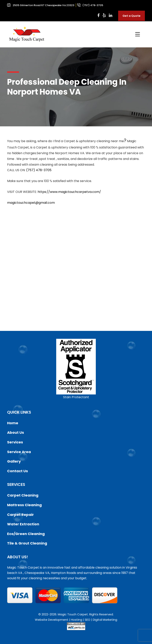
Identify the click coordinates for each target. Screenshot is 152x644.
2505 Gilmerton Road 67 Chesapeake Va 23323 (43, 5)
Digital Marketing (105, 620)
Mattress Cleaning (24, 504)
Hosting (76, 620)
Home (12, 423)
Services (15, 442)
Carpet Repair (20, 514)
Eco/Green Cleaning (26, 533)
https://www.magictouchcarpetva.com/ (69, 192)
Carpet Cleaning (22, 495)
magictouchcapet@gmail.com (31, 202)
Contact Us (17, 470)
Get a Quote (132, 16)
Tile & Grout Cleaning (27, 543)
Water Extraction (23, 524)
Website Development (51, 620)
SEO (87, 620)
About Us (15, 432)
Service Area (19, 451)
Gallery (14, 461)
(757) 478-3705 (92, 5)
